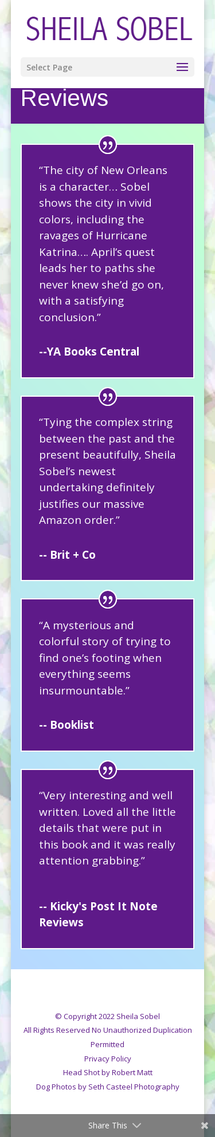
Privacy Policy (107, 1058)
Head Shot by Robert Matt (108, 1072)
